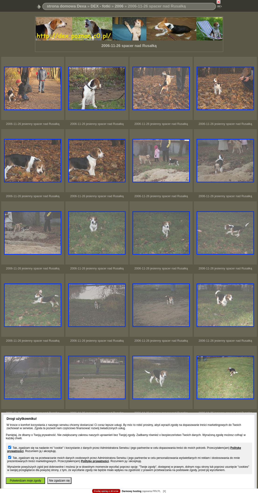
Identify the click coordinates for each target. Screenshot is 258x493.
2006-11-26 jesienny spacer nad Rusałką (33, 124)
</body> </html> (129, 23)
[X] (164, 491)
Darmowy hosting (131, 491)
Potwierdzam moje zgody (25, 480)
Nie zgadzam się (59, 480)
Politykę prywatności (95, 461)
